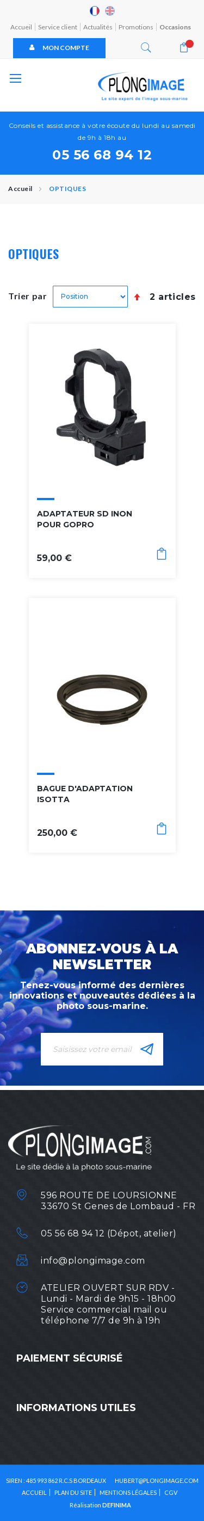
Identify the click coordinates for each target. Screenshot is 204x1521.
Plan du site (73, 1492)
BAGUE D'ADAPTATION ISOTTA (85, 794)
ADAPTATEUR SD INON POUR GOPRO (84, 519)
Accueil (21, 27)
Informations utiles (76, 1408)
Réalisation (100, 1504)
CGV (170, 1492)
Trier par (27, 296)
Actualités (98, 27)
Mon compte (59, 48)
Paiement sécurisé (69, 1358)
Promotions (136, 27)
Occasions (175, 27)
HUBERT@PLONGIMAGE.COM (157, 1480)
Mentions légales (128, 1492)
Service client (57, 27)
